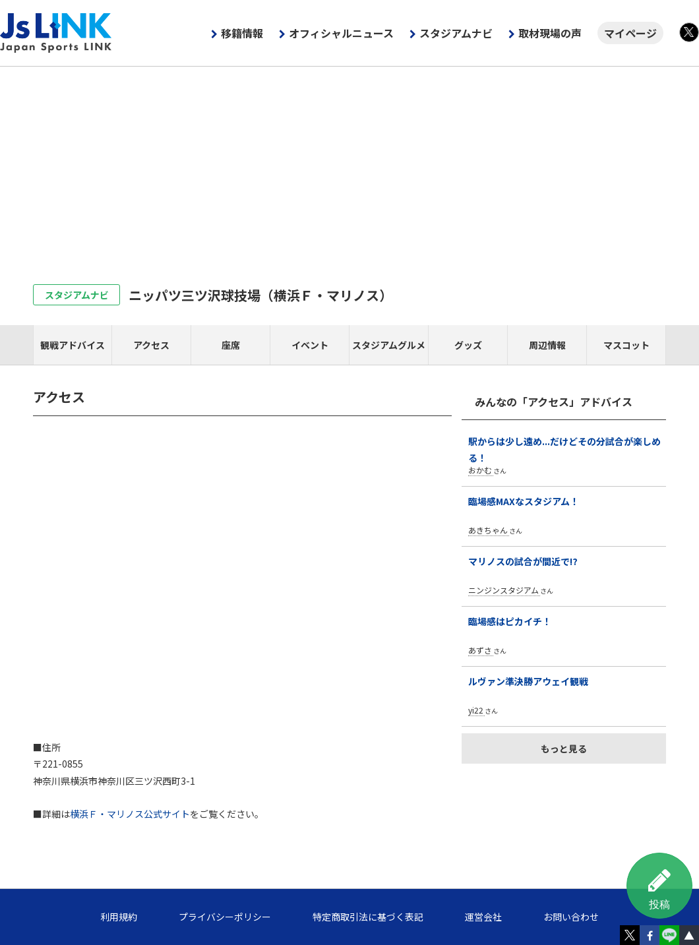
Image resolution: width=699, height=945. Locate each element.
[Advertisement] (349, 165)
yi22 (475, 710)
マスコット (626, 344)
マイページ (630, 33)
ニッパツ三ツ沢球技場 (260, 295)
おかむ (480, 469)
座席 (231, 344)
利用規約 (118, 916)
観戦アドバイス (72, 344)
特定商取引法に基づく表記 (368, 916)
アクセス (151, 344)
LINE (669, 935)
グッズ (468, 344)
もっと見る (564, 748)
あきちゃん (488, 529)
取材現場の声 (550, 33)
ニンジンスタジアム (503, 589)
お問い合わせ (571, 916)
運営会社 (483, 916)
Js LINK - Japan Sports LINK (56, 33)
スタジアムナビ (456, 33)
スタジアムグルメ (388, 344)
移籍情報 (242, 33)
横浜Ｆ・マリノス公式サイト (130, 813)
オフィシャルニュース (341, 33)
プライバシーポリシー (225, 916)
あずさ (480, 649)
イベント (309, 344)
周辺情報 (547, 344)
